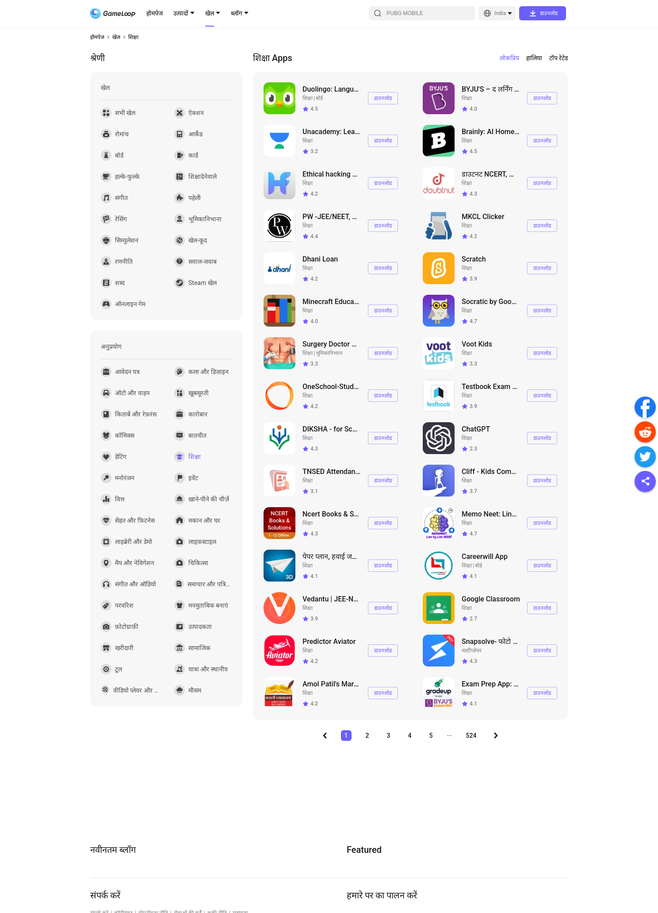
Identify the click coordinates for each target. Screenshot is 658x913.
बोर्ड (319, 98)
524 (471, 735)
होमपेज (154, 13)
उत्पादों (180, 13)
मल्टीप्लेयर (472, 650)
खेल (209, 13)
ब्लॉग (236, 13)
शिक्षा (133, 37)
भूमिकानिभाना (329, 353)
